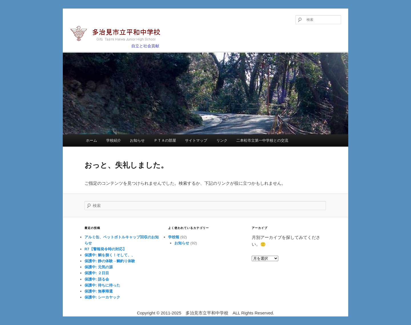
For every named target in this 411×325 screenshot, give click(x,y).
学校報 (173, 237)
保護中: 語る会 (96, 279)
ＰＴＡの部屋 (165, 140)
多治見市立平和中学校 (119, 34)
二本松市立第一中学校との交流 (262, 140)
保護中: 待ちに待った (102, 285)
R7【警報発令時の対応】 (105, 249)
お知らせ (137, 140)
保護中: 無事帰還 (98, 291)
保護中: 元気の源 (98, 267)
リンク (221, 140)
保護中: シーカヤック (102, 297)
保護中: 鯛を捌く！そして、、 (109, 255)
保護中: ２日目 (96, 273)
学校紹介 (113, 140)
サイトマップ (196, 140)
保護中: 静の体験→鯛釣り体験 (109, 261)
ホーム (91, 140)
